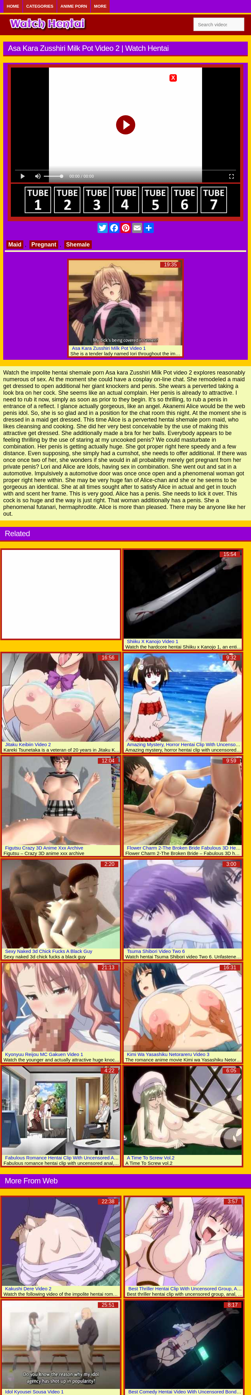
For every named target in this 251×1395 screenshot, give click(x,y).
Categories (39, 6)
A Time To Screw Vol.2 (151, 1157)
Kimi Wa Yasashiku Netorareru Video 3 (168, 1054)
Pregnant (43, 244)
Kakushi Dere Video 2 (28, 1288)
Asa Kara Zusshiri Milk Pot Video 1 (109, 348)
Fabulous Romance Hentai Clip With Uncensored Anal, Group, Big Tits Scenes (88, 1157)
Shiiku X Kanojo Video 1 (152, 641)
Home (13, 6)
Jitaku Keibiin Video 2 (28, 744)
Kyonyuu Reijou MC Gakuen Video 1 (44, 1054)
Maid (14, 244)
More (100, 6)
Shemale (78, 244)
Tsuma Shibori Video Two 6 (156, 951)
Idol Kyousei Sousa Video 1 (34, 1391)
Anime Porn (73, 6)
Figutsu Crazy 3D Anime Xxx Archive (44, 848)
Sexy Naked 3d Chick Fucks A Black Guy (48, 951)
